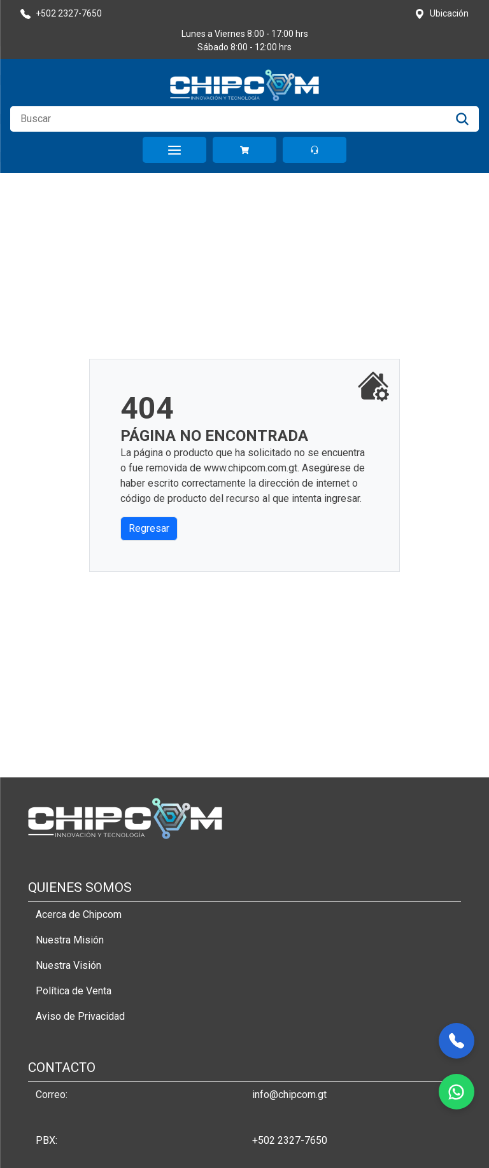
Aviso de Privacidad (80, 1016)
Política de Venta (73, 991)
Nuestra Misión (70, 940)
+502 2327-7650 (289, 1140)
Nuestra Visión (68, 965)
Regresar (149, 528)
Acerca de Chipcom (79, 914)
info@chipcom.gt (289, 1094)
